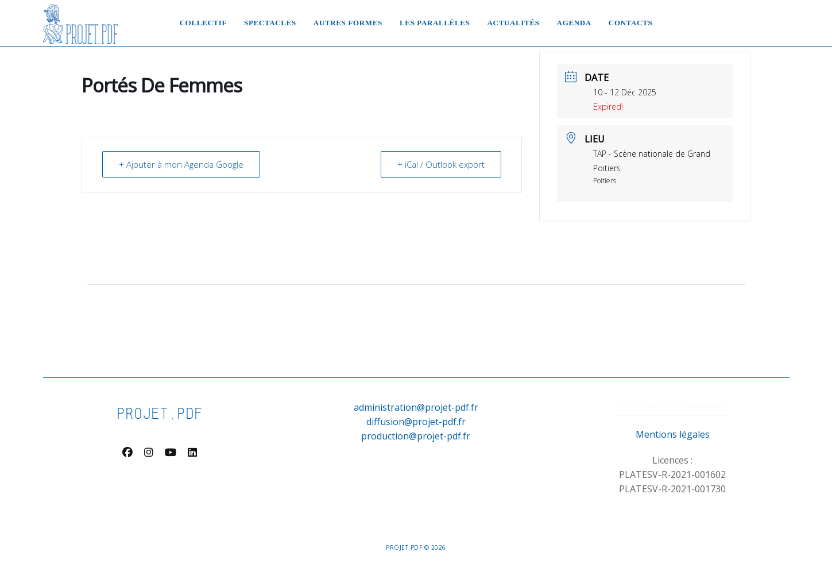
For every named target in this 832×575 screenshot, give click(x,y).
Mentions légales (673, 434)
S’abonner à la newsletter (672, 407)
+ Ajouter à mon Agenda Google (181, 164)
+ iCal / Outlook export (441, 164)
